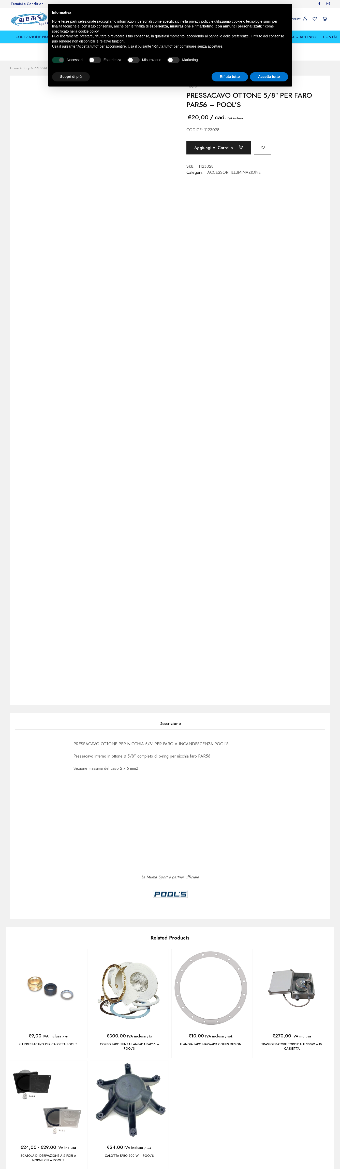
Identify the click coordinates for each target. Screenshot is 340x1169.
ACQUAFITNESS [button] (303, 36)
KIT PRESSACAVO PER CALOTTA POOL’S (48, 1044)
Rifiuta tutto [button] (230, 77)
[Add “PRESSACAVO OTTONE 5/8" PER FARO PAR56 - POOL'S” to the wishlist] (267, 147)
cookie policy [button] (88, 31)
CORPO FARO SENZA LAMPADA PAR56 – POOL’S (129, 1046)
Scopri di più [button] (71, 77)
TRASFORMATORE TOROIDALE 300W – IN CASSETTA (291, 1046)
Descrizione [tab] (170, 723)
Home (14, 67)
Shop (27, 67)
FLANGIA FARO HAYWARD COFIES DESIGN (210, 1044)
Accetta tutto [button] (269, 77)
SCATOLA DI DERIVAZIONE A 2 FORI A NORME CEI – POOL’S (48, 1157)
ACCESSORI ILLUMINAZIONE (234, 172)
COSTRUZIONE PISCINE (35, 36)
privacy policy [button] (199, 21)
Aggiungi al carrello (220, 147)
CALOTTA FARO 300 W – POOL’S (129, 1155)
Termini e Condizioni (27, 4)
